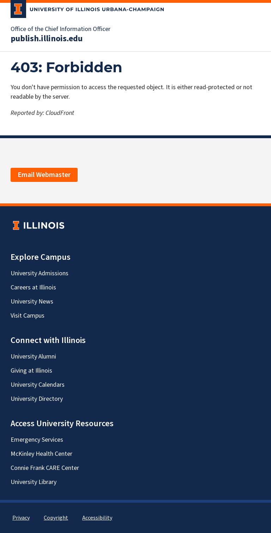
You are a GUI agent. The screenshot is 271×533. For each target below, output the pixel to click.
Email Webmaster (44, 175)
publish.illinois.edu (47, 38)
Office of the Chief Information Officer (60, 29)
